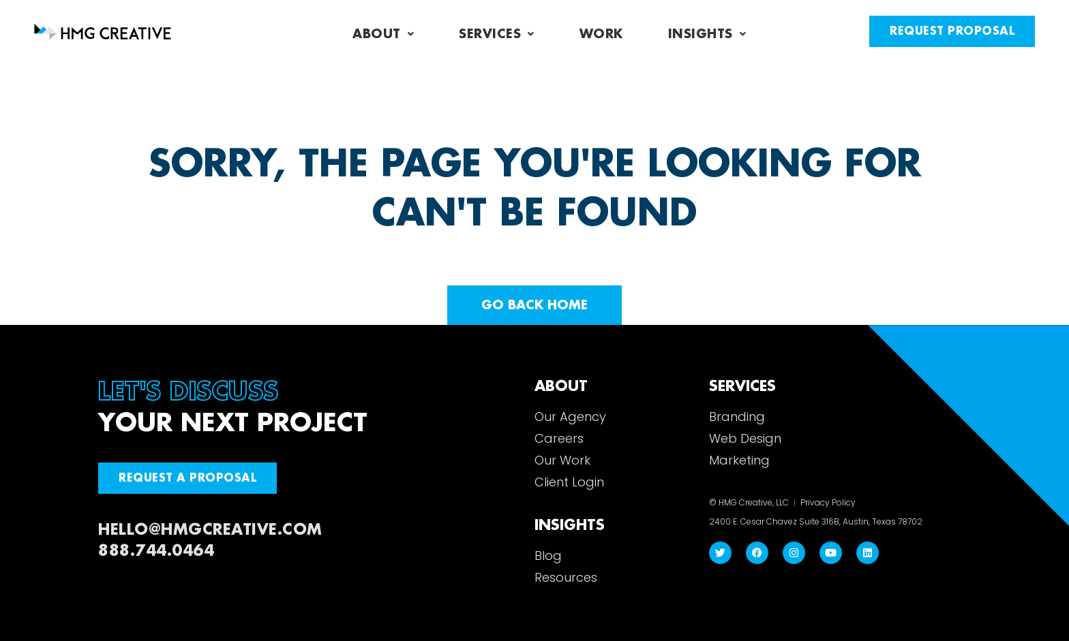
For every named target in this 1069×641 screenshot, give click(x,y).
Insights (707, 34)
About (383, 34)
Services (496, 34)
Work (601, 34)
